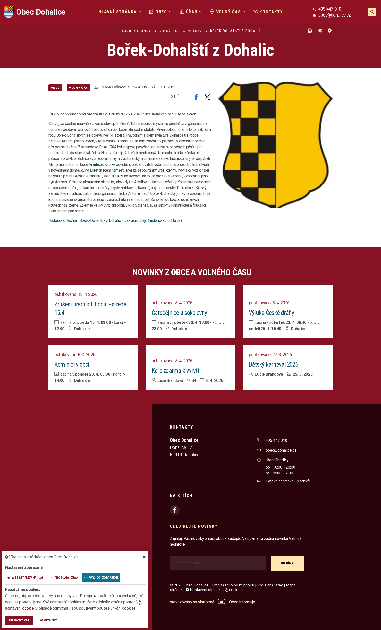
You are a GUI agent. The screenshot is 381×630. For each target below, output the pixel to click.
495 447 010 (329, 9)
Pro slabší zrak (270, 584)
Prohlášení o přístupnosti (233, 584)
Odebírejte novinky (193, 525)
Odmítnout (48, 620)
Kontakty (268, 11)
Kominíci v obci (72, 364)
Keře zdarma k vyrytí (175, 370)
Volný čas (225, 11)
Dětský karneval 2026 (274, 364)
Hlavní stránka (117, 11)
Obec (158, 11)
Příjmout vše (19, 620)
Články (195, 31)
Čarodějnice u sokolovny (180, 312)
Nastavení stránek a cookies (214, 589)
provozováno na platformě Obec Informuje (212, 601)
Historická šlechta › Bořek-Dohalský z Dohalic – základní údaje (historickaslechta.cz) (115, 220)
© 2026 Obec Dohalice (189, 584)
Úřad (189, 11)
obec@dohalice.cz (334, 15)
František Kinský (102, 164)
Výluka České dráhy (271, 312)
